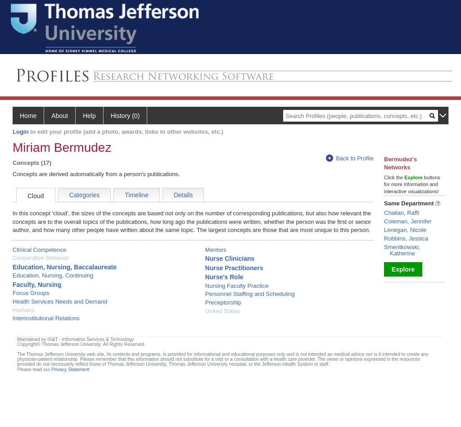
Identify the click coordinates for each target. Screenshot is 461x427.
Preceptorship (223, 302)
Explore (403, 269)
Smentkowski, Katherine (402, 250)
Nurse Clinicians (230, 258)
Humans (23, 310)
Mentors (215, 249)
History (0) (125, 115)
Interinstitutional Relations (46, 318)
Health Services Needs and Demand (60, 301)
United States (222, 311)
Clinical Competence (39, 249)
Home (28, 115)
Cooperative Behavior (41, 257)
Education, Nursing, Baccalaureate (65, 267)
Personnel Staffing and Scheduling (250, 294)
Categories (84, 195)
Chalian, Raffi (401, 212)
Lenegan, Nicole (405, 230)
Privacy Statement (70, 369)
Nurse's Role (224, 277)
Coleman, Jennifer (408, 221)
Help (89, 115)
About (59, 115)
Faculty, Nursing (37, 284)
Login (20, 131)
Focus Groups (31, 293)
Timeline (136, 195)
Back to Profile (350, 158)
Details (183, 195)
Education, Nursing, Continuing (53, 275)
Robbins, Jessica (406, 238)
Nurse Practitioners (234, 268)
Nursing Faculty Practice (237, 285)
